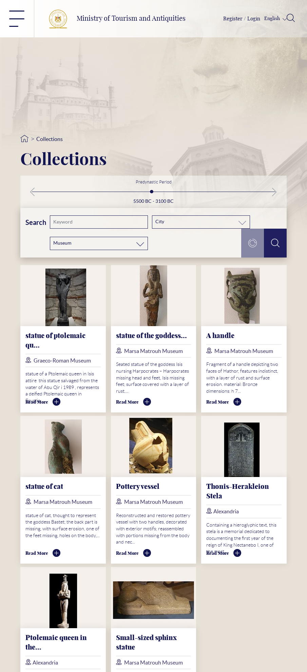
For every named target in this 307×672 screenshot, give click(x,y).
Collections (49, 139)
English (272, 18)
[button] (35, 192)
